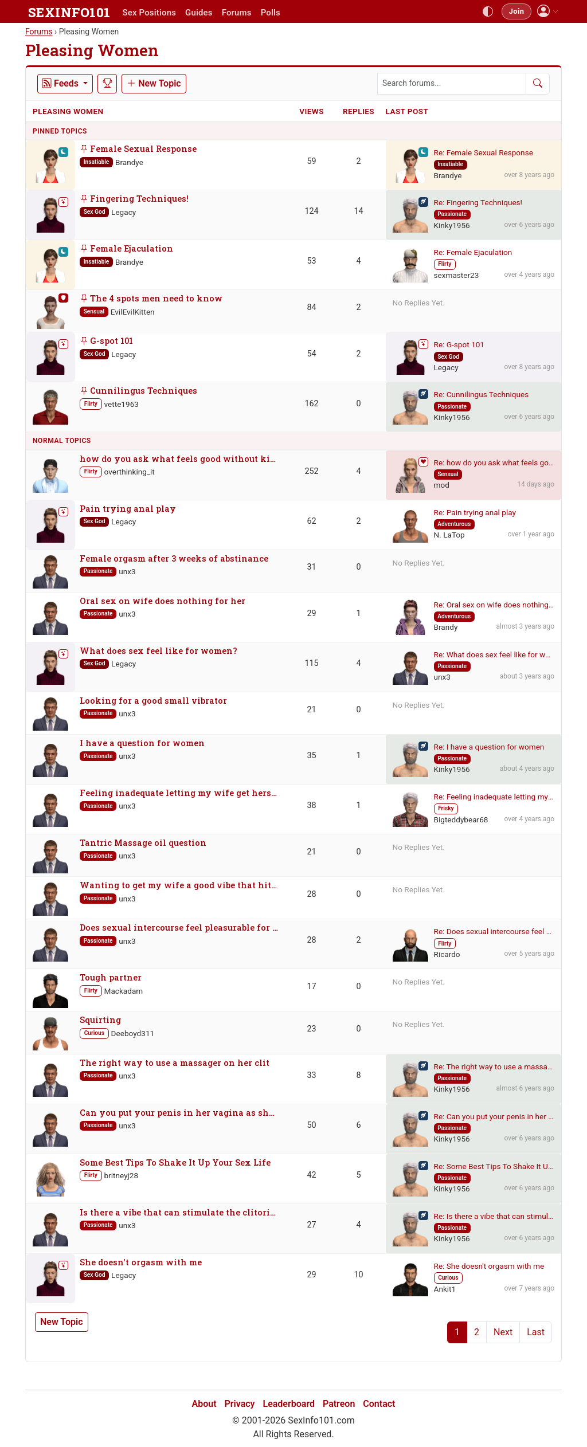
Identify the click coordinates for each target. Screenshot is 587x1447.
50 (311, 1125)
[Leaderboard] (107, 83)
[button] (548, 11)
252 (311, 471)
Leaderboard (289, 1403)
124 (311, 211)
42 (311, 1175)
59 (311, 161)
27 (311, 1225)
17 (311, 986)
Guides (199, 12)
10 (358, 1275)
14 (358, 211)
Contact (379, 1403)
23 (311, 1029)
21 (311, 710)
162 (311, 404)
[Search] (538, 84)
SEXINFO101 (69, 12)
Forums (237, 12)
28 (311, 894)
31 (311, 567)
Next (503, 1332)
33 (311, 1075)
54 (311, 354)
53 (311, 261)
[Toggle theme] (488, 11)
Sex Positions (149, 12)
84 (311, 307)
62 (311, 521)
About (204, 1403)
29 (311, 613)
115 (311, 663)
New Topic (61, 1321)
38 (311, 805)
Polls (270, 12)
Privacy (240, 1403)
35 (311, 755)
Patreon (339, 1403)
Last (536, 1332)
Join (516, 11)
